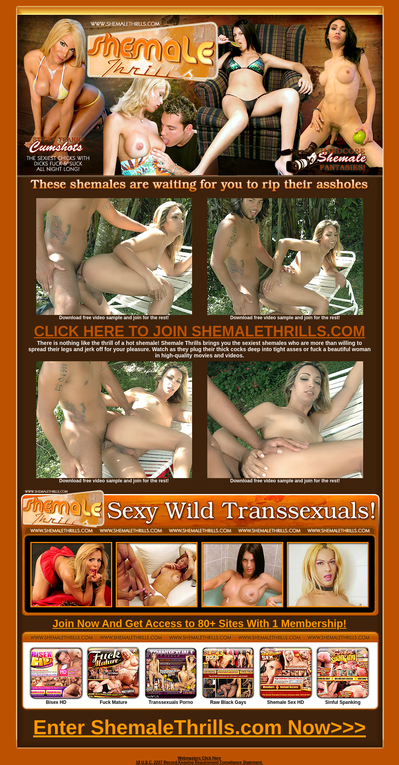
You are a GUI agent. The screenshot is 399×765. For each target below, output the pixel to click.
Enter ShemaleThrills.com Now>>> (199, 727)
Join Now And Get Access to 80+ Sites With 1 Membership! (200, 624)
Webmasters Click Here (199, 758)
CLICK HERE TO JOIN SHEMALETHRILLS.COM (199, 331)
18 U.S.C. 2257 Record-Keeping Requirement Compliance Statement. (199, 762)
